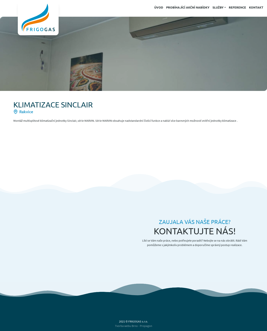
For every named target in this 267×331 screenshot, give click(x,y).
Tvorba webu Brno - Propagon (133, 326)
